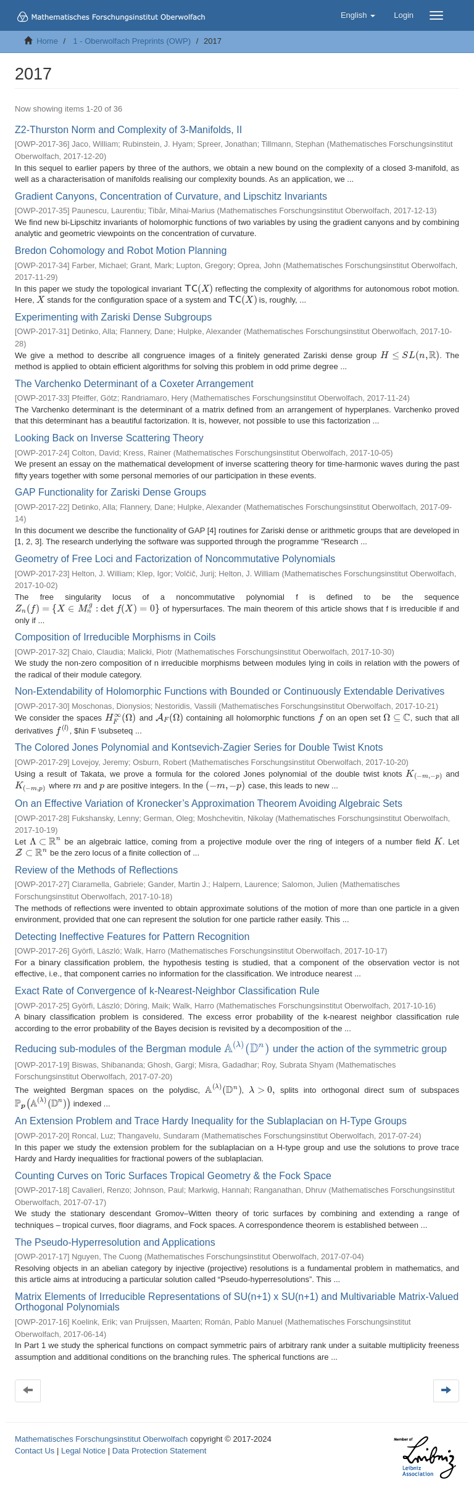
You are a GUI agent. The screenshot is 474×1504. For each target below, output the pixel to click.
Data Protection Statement (159, 1441)
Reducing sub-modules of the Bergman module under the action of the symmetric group (227, 1043)
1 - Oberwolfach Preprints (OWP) (132, 41)
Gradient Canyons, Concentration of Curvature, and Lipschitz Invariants (171, 196)
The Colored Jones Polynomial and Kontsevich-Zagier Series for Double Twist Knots (199, 742)
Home (47, 41)
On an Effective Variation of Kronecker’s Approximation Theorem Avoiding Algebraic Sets (208, 798)
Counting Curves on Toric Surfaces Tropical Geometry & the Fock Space (173, 1166)
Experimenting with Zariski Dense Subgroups (113, 317)
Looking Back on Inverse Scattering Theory (109, 438)
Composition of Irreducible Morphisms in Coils (115, 628)
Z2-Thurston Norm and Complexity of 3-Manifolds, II (128, 130)
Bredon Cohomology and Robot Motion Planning (121, 250)
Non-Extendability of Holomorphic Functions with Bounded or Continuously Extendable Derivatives (229, 683)
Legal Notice (83, 1441)
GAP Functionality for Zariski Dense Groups (110, 492)
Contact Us (34, 1441)
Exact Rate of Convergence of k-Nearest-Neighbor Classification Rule (167, 986)
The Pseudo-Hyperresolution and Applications (115, 1233)
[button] (358, 15)
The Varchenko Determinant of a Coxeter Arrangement (134, 383)
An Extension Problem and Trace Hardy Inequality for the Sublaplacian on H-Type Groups (211, 1112)
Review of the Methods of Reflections (96, 865)
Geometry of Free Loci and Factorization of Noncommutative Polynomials (175, 559)
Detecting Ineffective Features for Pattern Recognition (132, 932)
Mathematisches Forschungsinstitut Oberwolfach (101, 1429)
